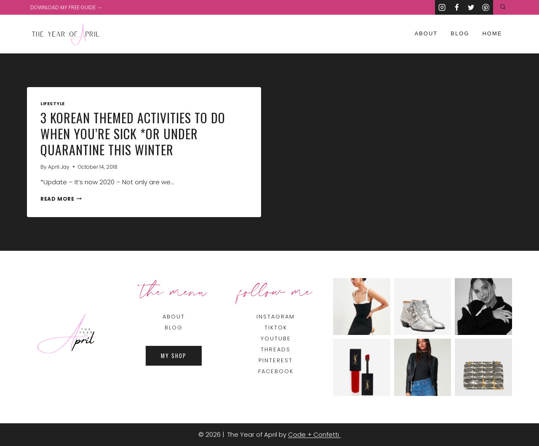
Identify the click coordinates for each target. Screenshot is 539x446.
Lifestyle (52, 104)
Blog (460, 33)
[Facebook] (456, 7)
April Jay (58, 166)
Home (492, 33)
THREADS (276, 349)
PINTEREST (276, 360)
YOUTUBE (276, 338)
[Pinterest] (485, 7)
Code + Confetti (314, 434)
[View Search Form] (503, 7)
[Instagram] (442, 7)
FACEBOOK (276, 371)
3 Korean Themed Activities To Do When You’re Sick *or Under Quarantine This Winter (132, 133)
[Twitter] (471, 7)
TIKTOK (275, 328)
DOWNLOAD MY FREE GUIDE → (66, 7)
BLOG (174, 328)
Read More (61, 198)
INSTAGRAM (275, 317)
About (426, 33)
